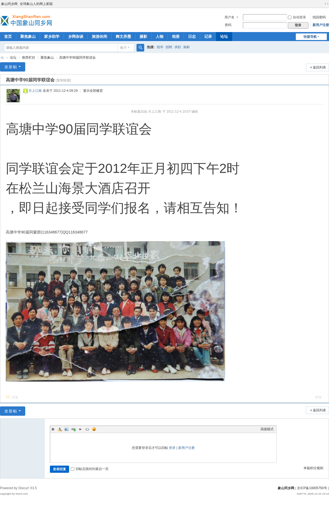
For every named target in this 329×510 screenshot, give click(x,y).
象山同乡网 (9, 4)
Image (66, 429)
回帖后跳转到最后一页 (90, 469)
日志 (192, 36)
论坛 (224, 36)
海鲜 (186, 47)
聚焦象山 (28, 36)
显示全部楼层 (93, 91)
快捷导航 (310, 37)
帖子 (123, 48)
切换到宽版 (326, 3)
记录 (208, 36)
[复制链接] (63, 80)
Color (60, 429)
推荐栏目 (28, 57)
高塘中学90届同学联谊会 (77, 57)
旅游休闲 (99, 36)
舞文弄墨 (123, 36)
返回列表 (319, 67)
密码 (228, 25)
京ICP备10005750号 (312, 488)
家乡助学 (51, 36)
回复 (15, 397)
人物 (159, 36)
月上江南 (35, 91)
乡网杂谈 (75, 36)
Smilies (94, 429)
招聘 (169, 47)
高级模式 (267, 429)
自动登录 (297, 17)
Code (87, 429)
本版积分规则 (313, 468)
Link (73, 429)
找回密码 (319, 17)
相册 (176, 36)
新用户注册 (321, 25)
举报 (318, 397)
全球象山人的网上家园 (36, 4)
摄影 (143, 36)
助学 (160, 47)
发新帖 (11, 67)
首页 (8, 36)
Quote (80, 429)
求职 (177, 47)
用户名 (229, 17)
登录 (172, 448)
